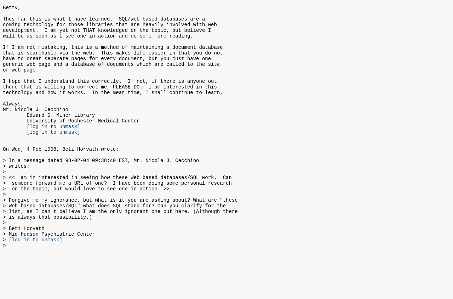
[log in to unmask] (53, 149)
